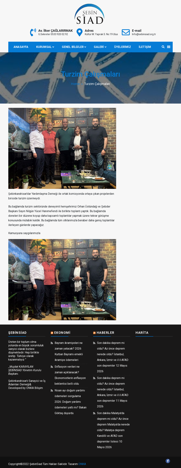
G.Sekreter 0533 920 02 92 (53, 34)
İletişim (145, 47)
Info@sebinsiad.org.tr (144, 34)
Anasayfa (21, 47)
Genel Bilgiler (73, 47)
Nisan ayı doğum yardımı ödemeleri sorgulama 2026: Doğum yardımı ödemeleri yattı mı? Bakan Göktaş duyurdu (70, 402)
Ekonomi (62, 332)
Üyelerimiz (122, 47)
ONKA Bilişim (34, 388)
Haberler (105, 332)
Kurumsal (44, 47)
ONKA (82, 464)
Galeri (99, 47)
